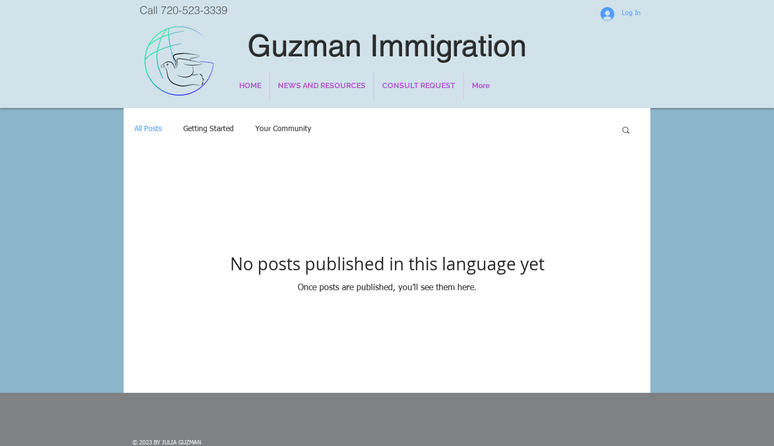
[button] (626, 130)
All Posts (148, 129)
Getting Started (208, 129)
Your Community (283, 129)
